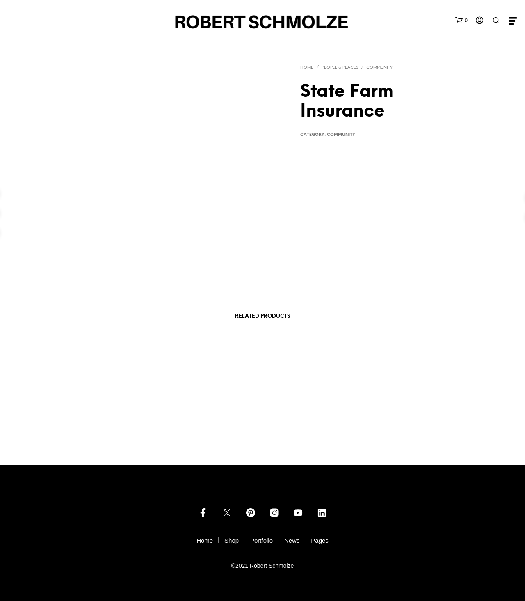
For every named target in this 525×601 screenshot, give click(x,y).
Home (306, 67)
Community (379, 67)
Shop (231, 540)
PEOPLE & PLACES (340, 67)
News (292, 540)
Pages (320, 540)
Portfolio (261, 540)
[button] (461, 20)
